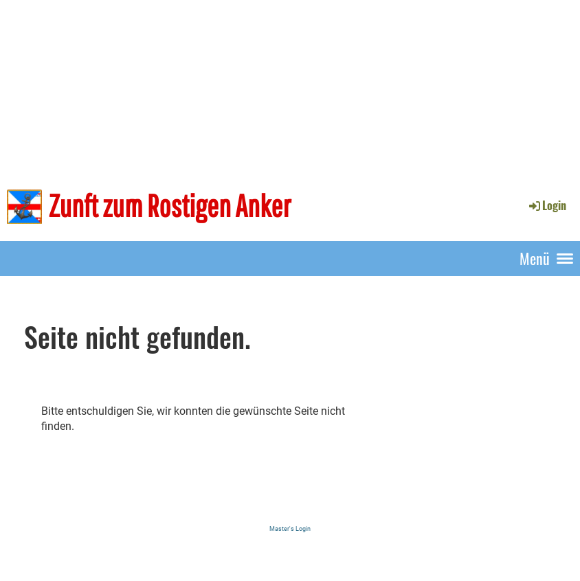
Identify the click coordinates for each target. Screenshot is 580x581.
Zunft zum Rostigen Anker (170, 205)
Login (546, 205)
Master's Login (290, 528)
